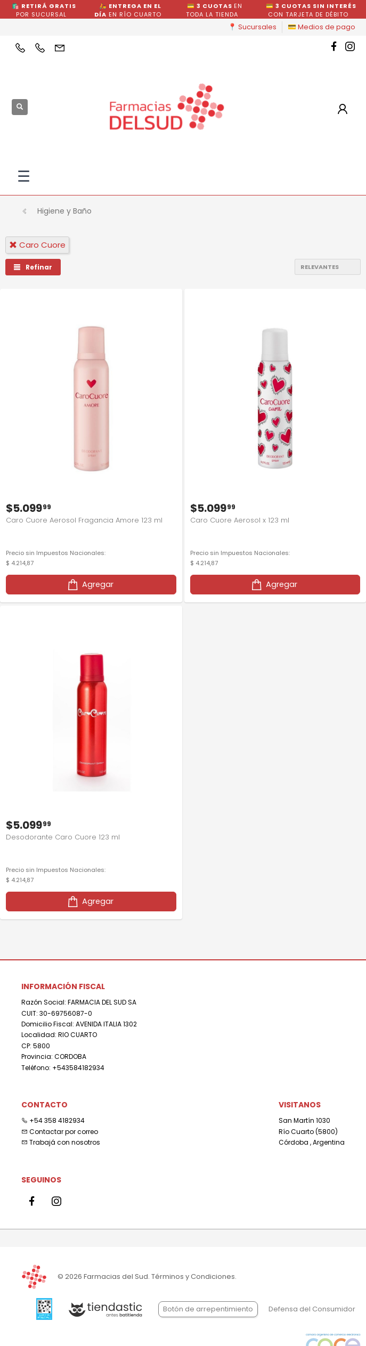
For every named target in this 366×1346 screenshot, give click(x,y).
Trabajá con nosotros (60, 1142)
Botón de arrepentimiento (208, 1309)
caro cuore (37, 244)
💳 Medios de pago (321, 27)
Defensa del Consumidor (312, 1309)
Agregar (89, 584)
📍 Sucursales (252, 27)
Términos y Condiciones (193, 1276)
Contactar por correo (59, 1131)
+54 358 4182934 (53, 1120)
